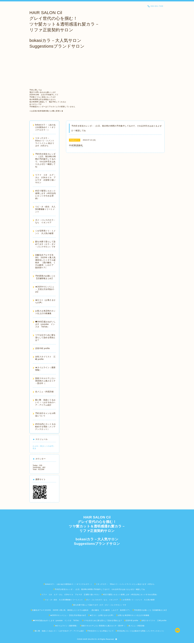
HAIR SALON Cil (90, 639)
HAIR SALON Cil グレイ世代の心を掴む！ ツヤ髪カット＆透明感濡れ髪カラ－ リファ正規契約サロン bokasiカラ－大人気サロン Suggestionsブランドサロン (64, 29)
